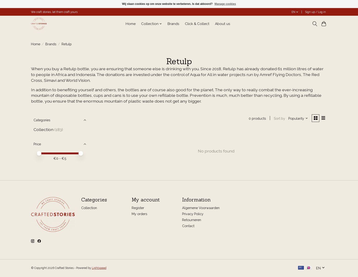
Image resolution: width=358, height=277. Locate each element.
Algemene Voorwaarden (201, 208)
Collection (43, 129)
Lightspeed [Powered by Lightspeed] (99, 268)
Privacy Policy (192, 214)
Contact (188, 226)
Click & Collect (197, 24)
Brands (173, 24)
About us (222, 24)
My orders (139, 214)
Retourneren (191, 220)
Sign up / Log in (315, 12)
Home (131, 24)
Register (138, 208)
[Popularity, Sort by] (297, 118)
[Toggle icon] (314, 24)
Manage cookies (225, 4)
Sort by (279, 118)
